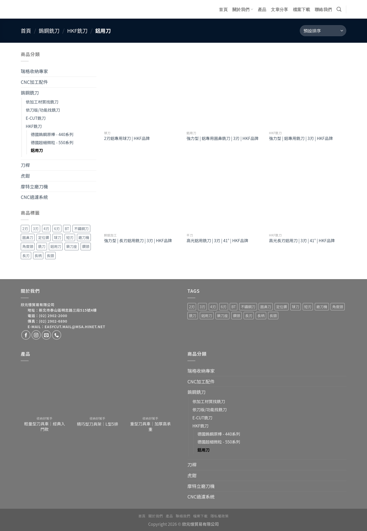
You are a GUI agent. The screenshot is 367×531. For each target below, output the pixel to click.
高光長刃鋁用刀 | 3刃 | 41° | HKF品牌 (302, 240)
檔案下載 (301, 9)
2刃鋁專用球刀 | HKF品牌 (127, 138)
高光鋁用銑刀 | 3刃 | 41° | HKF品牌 (217, 240)
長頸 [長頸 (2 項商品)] (50, 255)
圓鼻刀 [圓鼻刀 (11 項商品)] (27, 237)
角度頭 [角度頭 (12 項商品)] (27, 246)
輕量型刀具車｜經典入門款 (44, 426)
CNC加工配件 (34, 82)
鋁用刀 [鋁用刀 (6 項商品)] (55, 246)
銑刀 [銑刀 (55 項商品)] (41, 246)
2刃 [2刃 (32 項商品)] (25, 228)
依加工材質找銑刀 (42, 102)
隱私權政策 (220, 515)
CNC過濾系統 (34, 197)
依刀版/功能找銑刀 (43, 110)
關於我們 (242, 9)
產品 (262, 9)
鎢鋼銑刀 (49, 30)
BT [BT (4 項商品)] (67, 228)
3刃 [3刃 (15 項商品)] (35, 228)
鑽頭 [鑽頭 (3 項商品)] (86, 246)
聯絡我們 (323, 9)
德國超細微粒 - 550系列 (52, 142)
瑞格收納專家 (34, 71)
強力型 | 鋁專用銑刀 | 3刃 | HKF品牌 (301, 138)
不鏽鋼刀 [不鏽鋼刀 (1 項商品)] (81, 228)
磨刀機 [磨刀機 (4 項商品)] (83, 237)
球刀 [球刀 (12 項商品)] (57, 237)
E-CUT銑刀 (36, 118)
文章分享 (279, 9)
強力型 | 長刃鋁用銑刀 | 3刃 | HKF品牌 (138, 240)
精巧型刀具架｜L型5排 (97, 423)
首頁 (223, 9)
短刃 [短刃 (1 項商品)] (70, 237)
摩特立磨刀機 (34, 186)
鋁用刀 (37, 150)
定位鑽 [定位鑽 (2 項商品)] (43, 237)
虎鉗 (25, 175)
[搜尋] (339, 9)
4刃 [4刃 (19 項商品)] (46, 228)
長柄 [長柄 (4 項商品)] (38, 255)
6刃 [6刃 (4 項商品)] (57, 228)
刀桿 (25, 165)
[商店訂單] (323, 30)
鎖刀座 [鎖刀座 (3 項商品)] (71, 246)
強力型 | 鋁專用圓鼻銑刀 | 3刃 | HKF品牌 (222, 138)
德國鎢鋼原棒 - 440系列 (52, 134)
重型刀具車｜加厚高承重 (150, 426)
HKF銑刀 (77, 30)
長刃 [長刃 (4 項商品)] (26, 255)
